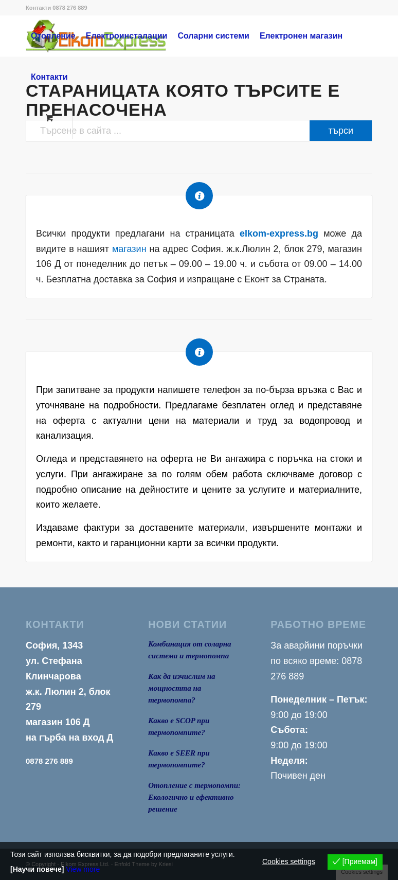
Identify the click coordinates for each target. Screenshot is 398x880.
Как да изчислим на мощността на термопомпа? (181, 688)
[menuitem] (53, 36)
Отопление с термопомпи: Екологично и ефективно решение (194, 797)
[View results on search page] (341, 130)
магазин (129, 249)
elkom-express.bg (279, 233)
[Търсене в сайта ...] (199, 130)
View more (83, 869)
